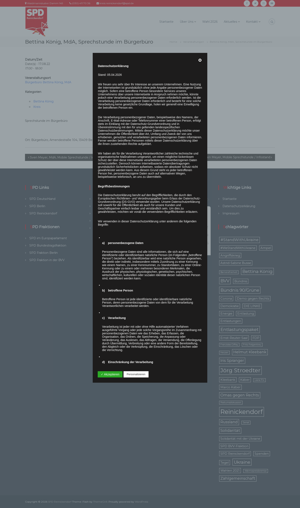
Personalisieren (136, 374)
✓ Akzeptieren (110, 374)
